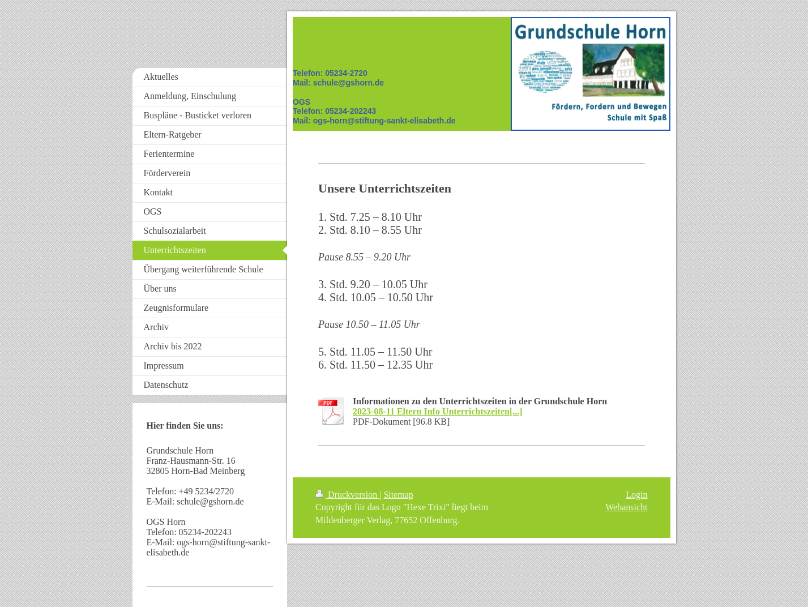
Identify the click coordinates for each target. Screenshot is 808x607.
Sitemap (398, 494)
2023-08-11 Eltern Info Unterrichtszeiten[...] (438, 411)
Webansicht (626, 507)
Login (636, 494)
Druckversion (347, 494)
